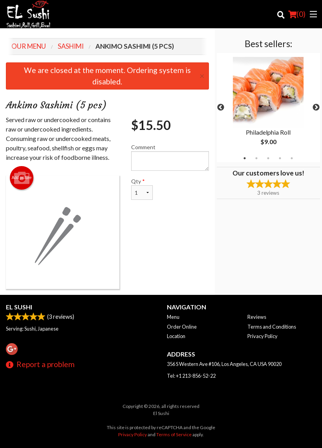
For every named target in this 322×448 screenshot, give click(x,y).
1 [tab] (245, 158)
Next (316, 108)
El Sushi (19, 307)
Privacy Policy (262, 336)
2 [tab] (256, 158)
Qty (142, 189)
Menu (173, 317)
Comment (170, 157)
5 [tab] (292, 158)
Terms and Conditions (271, 327)
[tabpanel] (268, 107)
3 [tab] (268, 158)
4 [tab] (280, 158)
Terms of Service (174, 434)
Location (176, 336)
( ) (297, 14)
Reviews (256, 317)
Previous (221, 108)
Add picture (22, 178)
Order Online (182, 327)
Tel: (191, 376)
